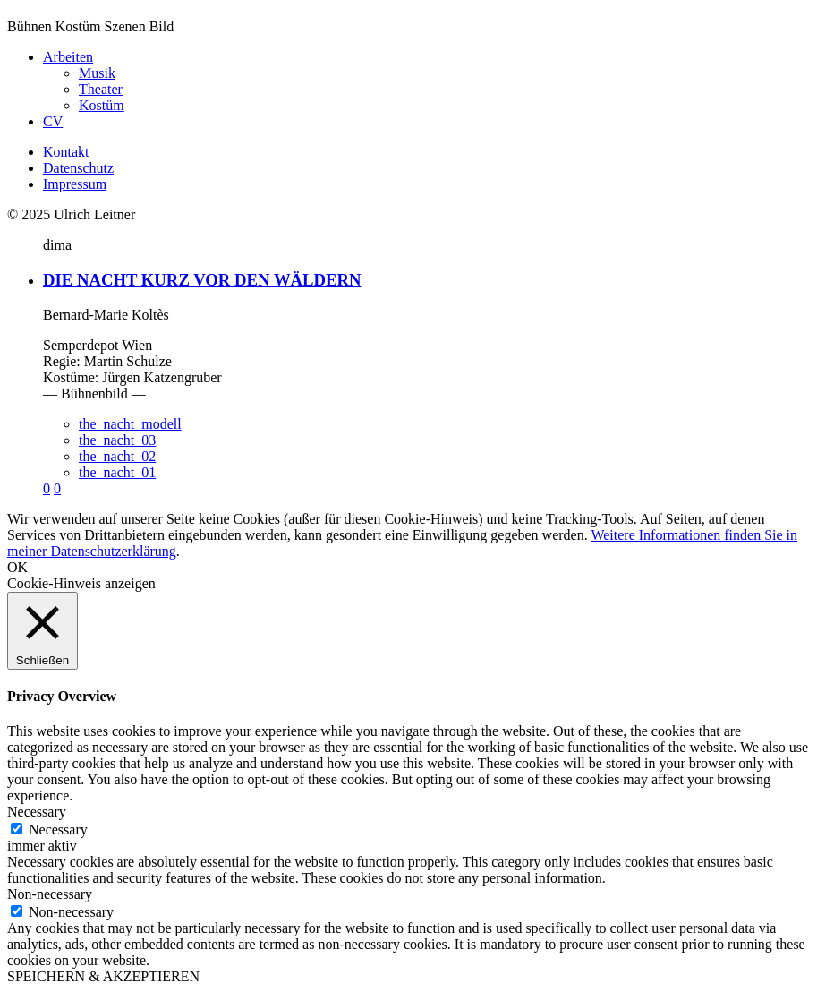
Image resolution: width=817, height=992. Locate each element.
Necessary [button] (36, 811)
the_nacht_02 (117, 456)
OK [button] (17, 567)
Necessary (58, 829)
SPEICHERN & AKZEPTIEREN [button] (103, 976)
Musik (97, 73)
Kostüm (101, 105)
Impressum (74, 184)
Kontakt (66, 151)
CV (53, 121)
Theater (101, 89)
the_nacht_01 (117, 472)
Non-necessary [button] (49, 894)
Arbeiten (68, 56)
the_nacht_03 (117, 440)
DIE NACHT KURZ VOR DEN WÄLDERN (202, 279)
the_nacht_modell (130, 424)
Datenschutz (78, 167)
